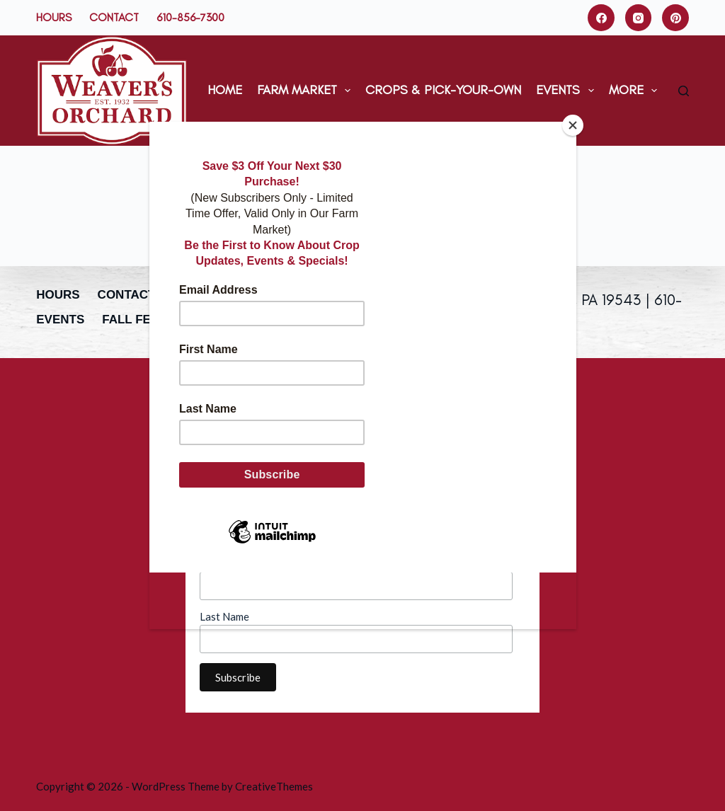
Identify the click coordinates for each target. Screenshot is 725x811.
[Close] (572, 125)
